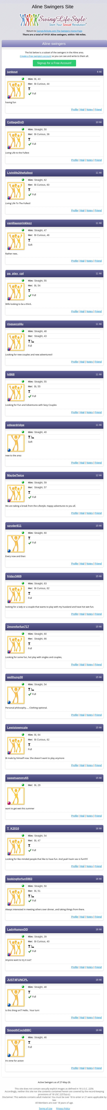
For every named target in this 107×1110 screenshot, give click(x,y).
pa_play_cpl (15, 273)
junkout (12, 71)
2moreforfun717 (18, 626)
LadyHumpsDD (17, 929)
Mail (82, 109)
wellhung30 (15, 677)
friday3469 (14, 576)
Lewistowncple (17, 727)
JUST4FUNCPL (17, 979)
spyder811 (14, 525)
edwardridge (15, 425)
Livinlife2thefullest (19, 172)
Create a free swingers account (35, 56)
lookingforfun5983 (19, 879)
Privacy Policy (63, 1108)
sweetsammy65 (17, 778)
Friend (98, 109)
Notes (89, 109)
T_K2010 (13, 828)
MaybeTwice (15, 475)
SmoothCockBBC (19, 1030)
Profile (74, 109)
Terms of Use (45, 1108)
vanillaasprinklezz (19, 223)
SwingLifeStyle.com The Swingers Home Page (59, 31)
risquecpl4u (15, 324)
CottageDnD (15, 122)
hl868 (11, 374)
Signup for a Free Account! (54, 63)
